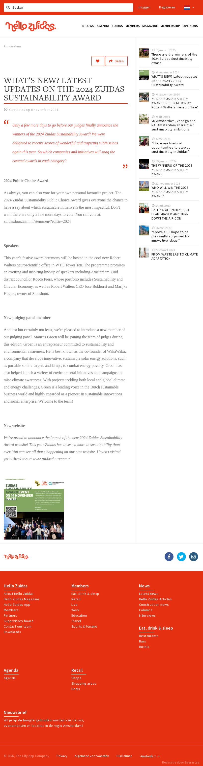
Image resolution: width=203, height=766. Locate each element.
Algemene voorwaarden (92, 756)
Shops (76, 678)
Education (79, 615)
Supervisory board (18, 621)
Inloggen (144, 7)
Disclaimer (124, 756)
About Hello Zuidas (19, 593)
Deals (75, 689)
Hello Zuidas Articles (155, 599)
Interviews (147, 615)
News (144, 585)
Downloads (12, 632)
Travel (76, 621)
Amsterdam (149, 756)
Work (75, 610)
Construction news (154, 604)
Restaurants (148, 636)
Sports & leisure (84, 626)
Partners (10, 615)
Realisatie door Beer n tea (180, 762)
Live (74, 604)
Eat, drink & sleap (85, 593)
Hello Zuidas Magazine (21, 599)
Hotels (144, 646)
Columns (145, 610)
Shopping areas (83, 683)
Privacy (62, 756)
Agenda (11, 670)
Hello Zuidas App (17, 604)
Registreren (167, 7)
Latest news (148, 593)
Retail (76, 599)
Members (11, 610)
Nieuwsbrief (15, 712)
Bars (142, 641)
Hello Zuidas (16, 585)
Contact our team (17, 626)
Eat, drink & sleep (156, 628)
